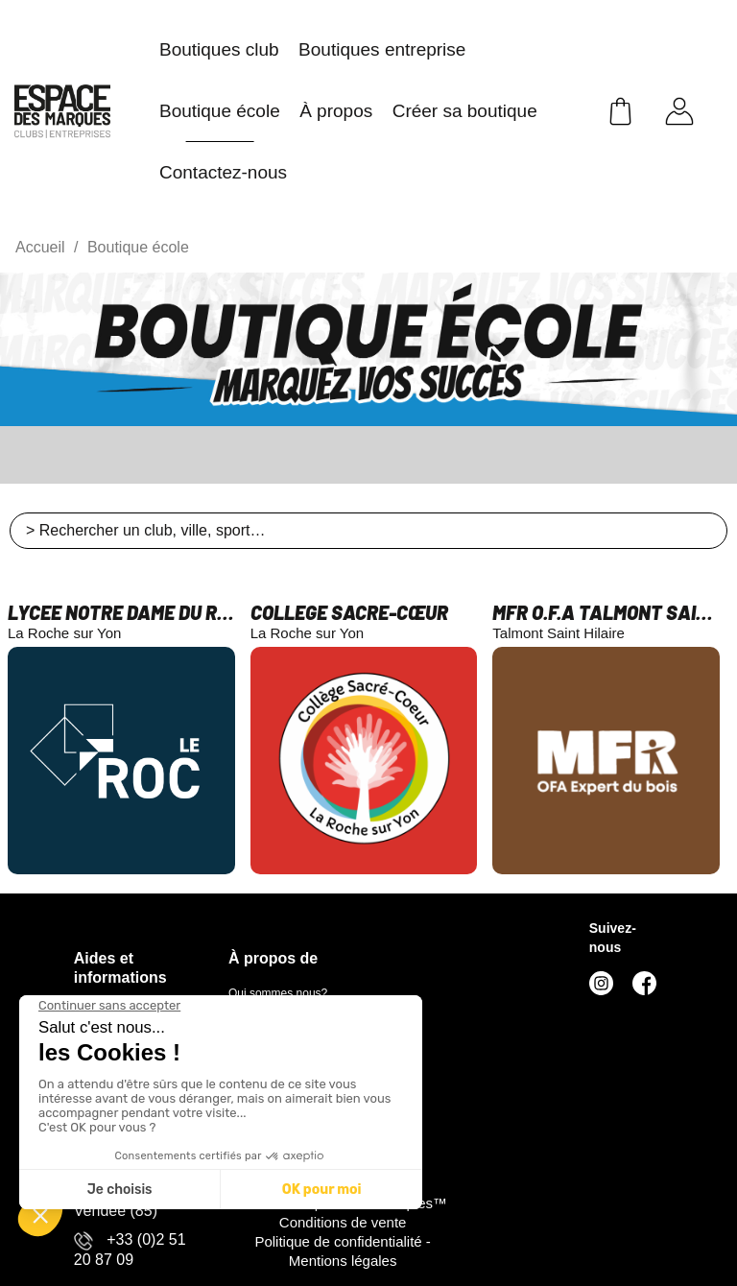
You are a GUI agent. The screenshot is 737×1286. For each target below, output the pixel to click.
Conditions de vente (343, 1222)
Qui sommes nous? (277, 993)
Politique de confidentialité (339, 1241)
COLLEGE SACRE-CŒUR (349, 612)
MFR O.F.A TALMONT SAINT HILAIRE (606, 612)
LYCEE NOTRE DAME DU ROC (121, 612)
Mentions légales (343, 1260)
